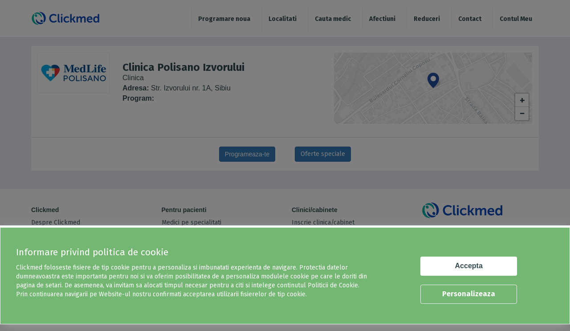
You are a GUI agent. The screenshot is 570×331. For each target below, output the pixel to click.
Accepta (469, 266)
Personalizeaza (468, 294)
